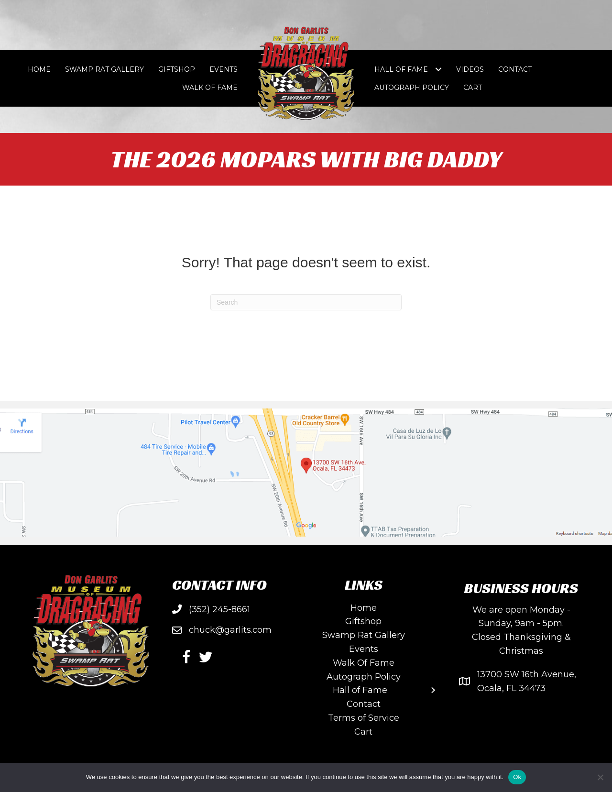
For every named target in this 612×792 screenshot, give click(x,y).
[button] (186, 657)
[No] (600, 777)
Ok (517, 777)
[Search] (306, 302)
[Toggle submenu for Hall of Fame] (438, 70)
